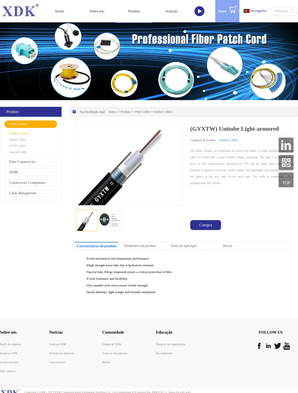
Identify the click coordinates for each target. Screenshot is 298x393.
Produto (125, 112)
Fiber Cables (142, 112)
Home (59, 11)
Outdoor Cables (162, 112)
